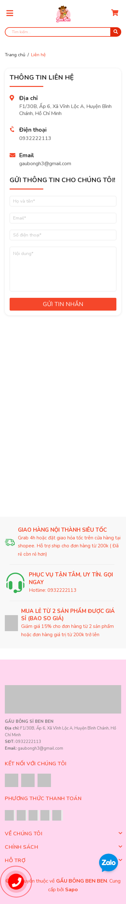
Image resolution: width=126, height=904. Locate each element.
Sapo (71, 889)
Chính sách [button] (63, 847)
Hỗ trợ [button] (63, 860)
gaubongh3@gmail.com (45, 163)
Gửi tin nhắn (63, 304)
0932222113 (35, 138)
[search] (63, 32)
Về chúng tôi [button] (63, 833)
